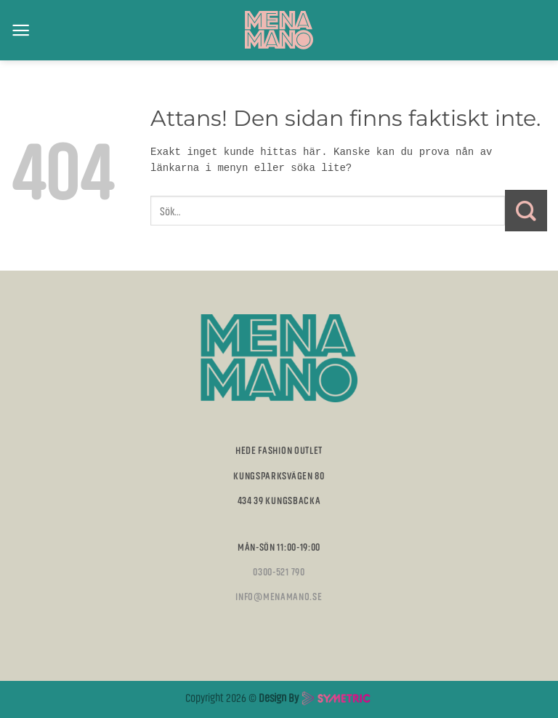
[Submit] (526, 211)
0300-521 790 (278, 571)
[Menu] (21, 30)
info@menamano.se (278, 596)
